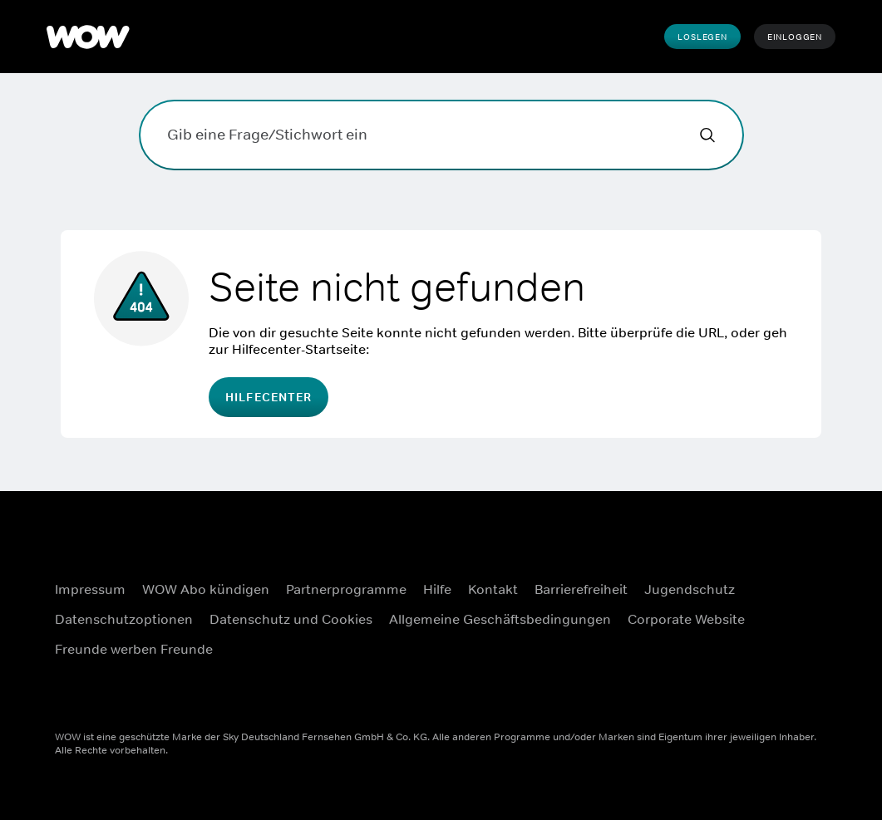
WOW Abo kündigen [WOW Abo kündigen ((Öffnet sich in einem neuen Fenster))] (205, 589)
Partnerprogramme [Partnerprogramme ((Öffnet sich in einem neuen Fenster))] (346, 589)
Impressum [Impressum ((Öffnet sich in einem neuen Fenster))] (90, 589)
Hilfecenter (268, 397)
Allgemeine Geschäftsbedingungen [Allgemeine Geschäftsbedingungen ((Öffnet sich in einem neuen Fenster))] (500, 619)
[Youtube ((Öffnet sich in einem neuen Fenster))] (779, 640)
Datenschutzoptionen (124, 619)
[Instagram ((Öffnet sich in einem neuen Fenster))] (779, 593)
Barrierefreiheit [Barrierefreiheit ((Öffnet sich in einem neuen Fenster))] (581, 589)
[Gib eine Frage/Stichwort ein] (441, 135)
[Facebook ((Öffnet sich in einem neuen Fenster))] (779, 546)
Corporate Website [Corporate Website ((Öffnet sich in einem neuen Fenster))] (686, 619)
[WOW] (88, 36)
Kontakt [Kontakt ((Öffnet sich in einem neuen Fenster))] (493, 589)
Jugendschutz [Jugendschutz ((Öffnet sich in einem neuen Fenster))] (689, 589)
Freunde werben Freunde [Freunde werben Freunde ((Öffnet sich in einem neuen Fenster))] (134, 649)
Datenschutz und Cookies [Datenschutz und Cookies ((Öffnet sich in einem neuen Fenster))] (290, 619)
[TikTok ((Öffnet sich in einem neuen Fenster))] (779, 688)
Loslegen (702, 36)
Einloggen (794, 36)
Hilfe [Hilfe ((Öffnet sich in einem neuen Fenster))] (437, 589)
